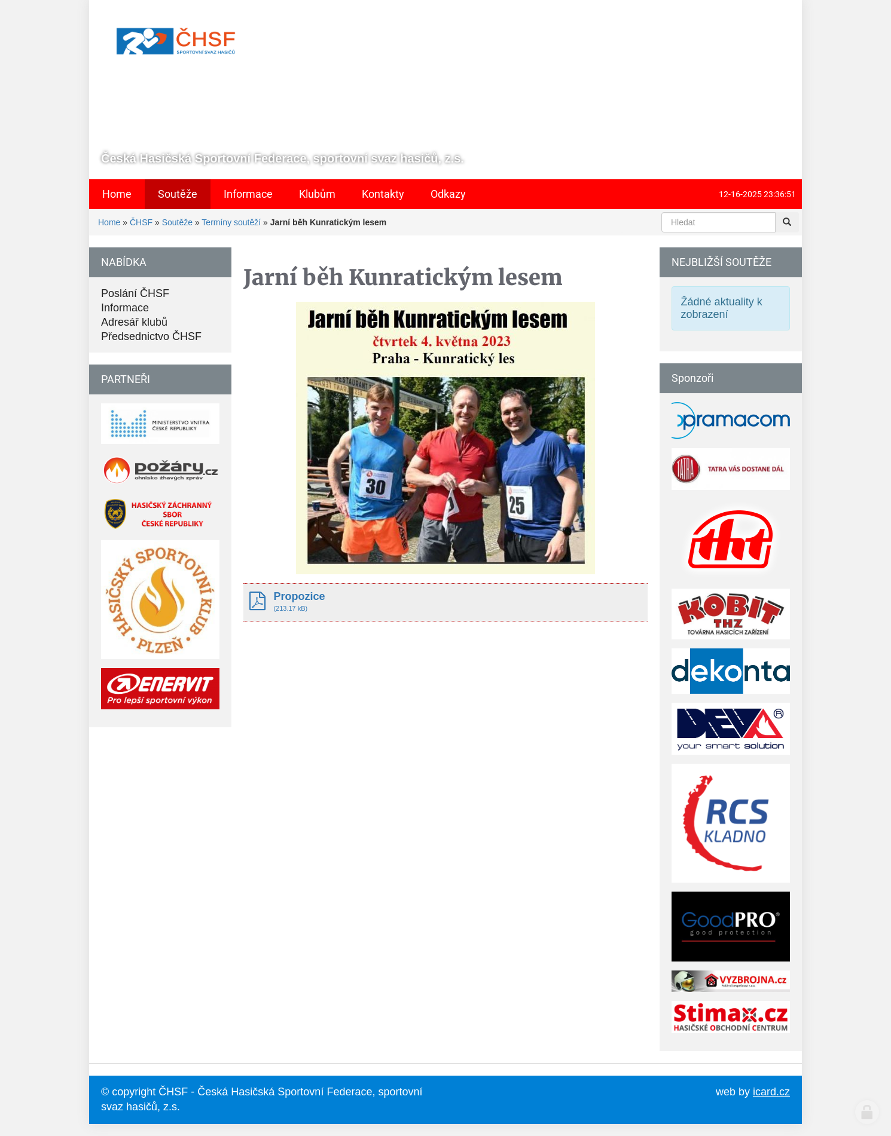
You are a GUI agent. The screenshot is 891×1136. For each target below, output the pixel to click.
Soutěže (177, 222)
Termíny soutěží (231, 222)
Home (109, 222)
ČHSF (141, 222)
